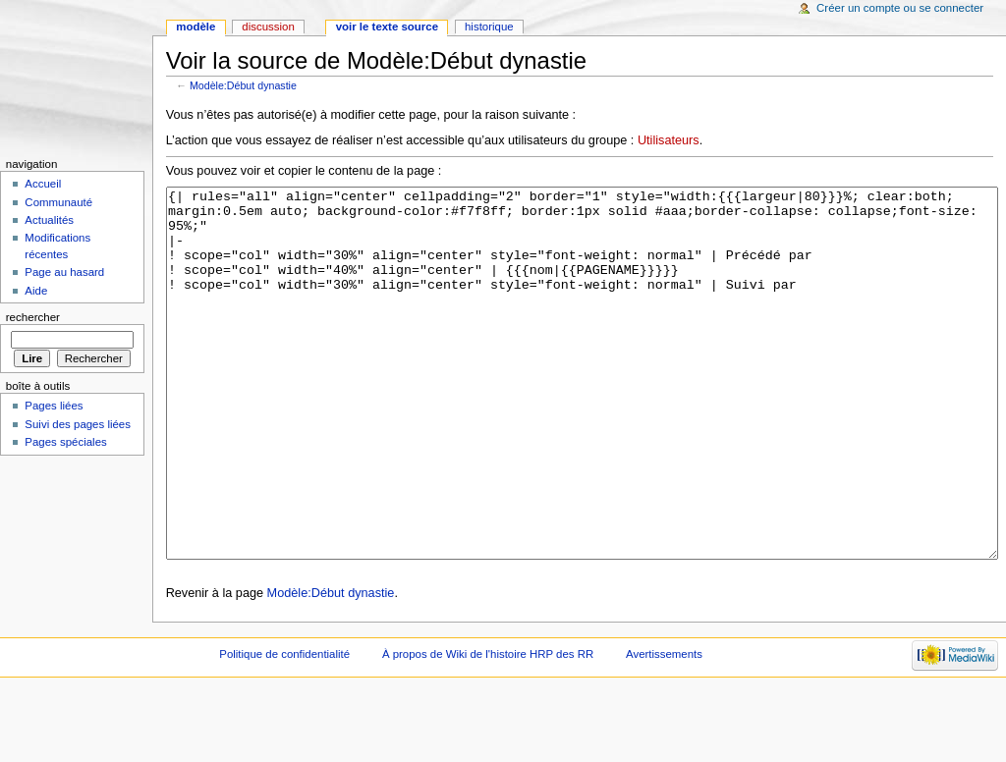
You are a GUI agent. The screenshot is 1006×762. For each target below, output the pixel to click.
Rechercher (33, 317)
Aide (36, 291)
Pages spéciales (65, 442)
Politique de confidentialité (284, 728)
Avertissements (664, 728)
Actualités (49, 220)
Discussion (268, 26)
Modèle (195, 26)
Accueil (43, 184)
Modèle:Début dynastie (243, 85)
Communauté (58, 202)
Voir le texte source (387, 26)
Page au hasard (64, 272)
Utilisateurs (668, 140)
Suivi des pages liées (78, 424)
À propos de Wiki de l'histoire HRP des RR (487, 728)
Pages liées (54, 405)
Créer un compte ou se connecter (899, 8)
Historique (489, 26)
